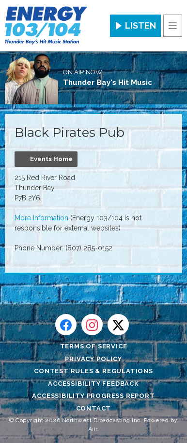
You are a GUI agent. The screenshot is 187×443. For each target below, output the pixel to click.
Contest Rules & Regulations (93, 371)
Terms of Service (93, 346)
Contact (93, 408)
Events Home (51, 159)
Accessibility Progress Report (93, 395)
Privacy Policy (93, 358)
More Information (41, 218)
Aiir (92, 429)
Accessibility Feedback (93, 383)
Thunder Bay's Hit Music (107, 82)
